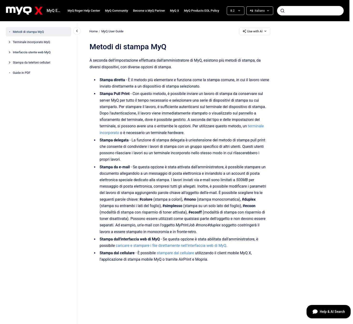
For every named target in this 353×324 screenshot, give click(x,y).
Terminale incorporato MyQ (31, 42)
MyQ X (174, 10)
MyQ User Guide (112, 31)
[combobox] (310, 10)
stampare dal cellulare (175, 253)
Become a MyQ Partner (149, 10)
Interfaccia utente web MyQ (32, 52)
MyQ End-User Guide (54, 10)
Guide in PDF (21, 73)
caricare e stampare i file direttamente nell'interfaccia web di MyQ (171, 245)
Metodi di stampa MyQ (28, 32)
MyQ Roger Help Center (84, 10)
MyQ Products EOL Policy (201, 10)
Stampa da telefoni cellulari (31, 62)
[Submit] (282, 11)
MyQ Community (116, 10)
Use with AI (254, 31)
